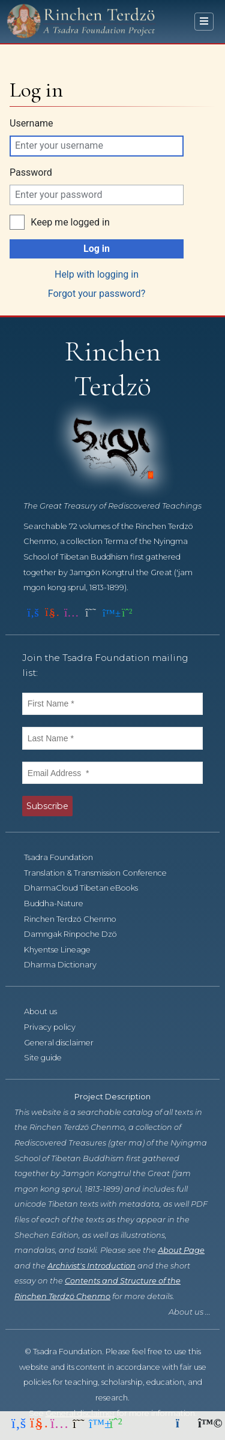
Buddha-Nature (60, 903)
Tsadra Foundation (65, 857)
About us (47, 1011)
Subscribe (47, 806)
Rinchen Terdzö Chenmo (77, 919)
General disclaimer (65, 1042)
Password (31, 172)
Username (31, 123)
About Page (181, 1250)
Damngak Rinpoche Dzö (77, 934)
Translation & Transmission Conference (102, 872)
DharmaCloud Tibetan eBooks (87, 887)
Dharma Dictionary (67, 964)
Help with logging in (97, 274)
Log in (96, 248)
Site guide (49, 1057)
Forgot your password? (96, 293)
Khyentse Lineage (64, 949)
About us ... (190, 1311)
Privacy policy (56, 1027)
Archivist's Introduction (91, 1265)
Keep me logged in (70, 222)
